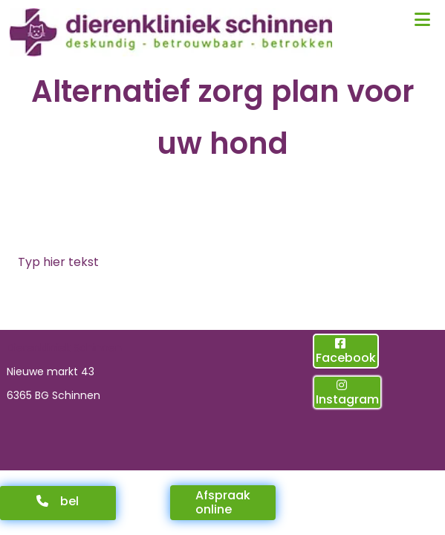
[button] (58, 503)
